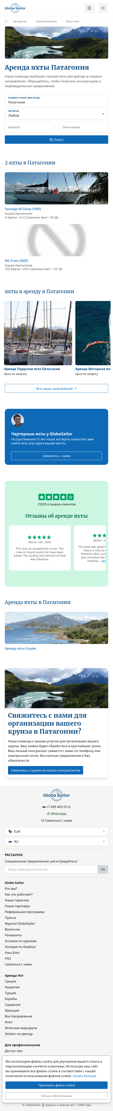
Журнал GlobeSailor (20, 923)
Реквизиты (13, 935)
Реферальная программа (24, 912)
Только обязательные (56, 1096)
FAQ (8, 958)
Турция (10, 993)
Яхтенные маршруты (21, 1028)
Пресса (10, 917)
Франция (12, 1010)
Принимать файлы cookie (56, 1085)
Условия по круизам (20, 941)
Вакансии (12, 929)
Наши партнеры (17, 906)
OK (103, 869)
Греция (10, 981)
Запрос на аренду (19, 1033)
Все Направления (18, 1016)
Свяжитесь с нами (56, 456)
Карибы (11, 999)
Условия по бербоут (20, 947)
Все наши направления (56, 388)
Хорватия (12, 987)
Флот (9, 1022)
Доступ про (14, 1051)
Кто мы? (11, 888)
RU (57, 841)
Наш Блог (12, 952)
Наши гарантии (17, 900)
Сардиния (12, 1004)
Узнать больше (84, 1076)
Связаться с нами (56, 820)
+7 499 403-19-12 (56, 807)
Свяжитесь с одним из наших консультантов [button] (45, 770)
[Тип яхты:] (56, 114)
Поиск (56, 139)
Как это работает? (19, 894)
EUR (57, 831)
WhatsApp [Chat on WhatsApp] (56, 813)
